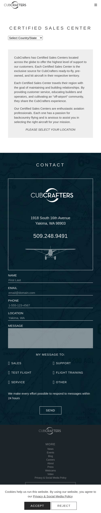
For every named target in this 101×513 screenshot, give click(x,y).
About (50, 463)
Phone (13, 300)
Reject (63, 505)
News (50, 449)
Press (50, 467)
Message (15, 325)
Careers (50, 459)
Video (50, 474)
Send (50, 410)
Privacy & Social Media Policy (52, 496)
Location (15, 313)
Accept (37, 505)
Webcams (50, 470)
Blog (50, 456)
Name (12, 275)
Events (50, 452)
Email (12, 288)
